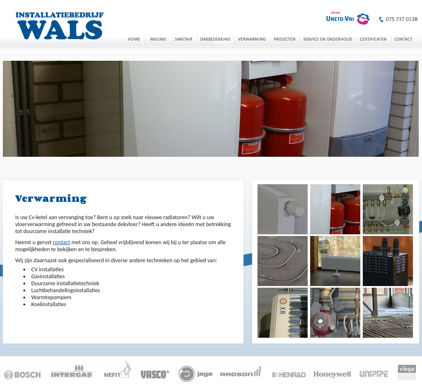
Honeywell (333, 370)
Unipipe (374, 370)
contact (61, 242)
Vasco (154, 370)
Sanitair (184, 38)
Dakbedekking (215, 38)
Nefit (117, 370)
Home (134, 38)
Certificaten (374, 38)
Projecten (284, 38)
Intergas (72, 370)
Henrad (289, 370)
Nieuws (158, 38)
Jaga (195, 370)
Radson (242, 370)
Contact (404, 38)
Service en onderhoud (328, 38)
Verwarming (252, 38)
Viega (405, 370)
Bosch (24, 370)
